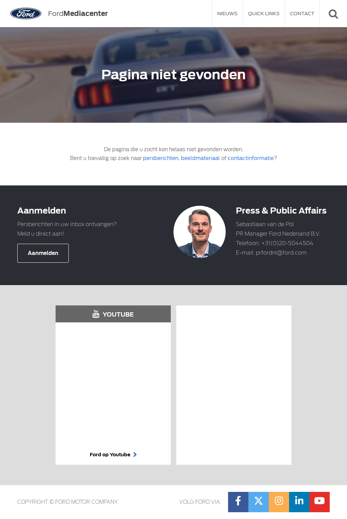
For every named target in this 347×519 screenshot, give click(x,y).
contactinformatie (251, 158)
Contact (302, 13)
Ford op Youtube (113, 454)
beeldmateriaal (200, 158)
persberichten (160, 158)
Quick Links (264, 13)
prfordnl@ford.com (281, 252)
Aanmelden (43, 253)
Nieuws (227, 13)
